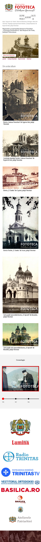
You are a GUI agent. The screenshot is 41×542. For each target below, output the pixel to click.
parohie (4, 59)
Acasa (4, 21)
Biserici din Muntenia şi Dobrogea (24, 21)
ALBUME (28, 17)
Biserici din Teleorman (8, 55)
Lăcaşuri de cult (9, 21)
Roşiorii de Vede (21, 59)
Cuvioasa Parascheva (11, 59)
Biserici (14, 21)
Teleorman (29, 59)
